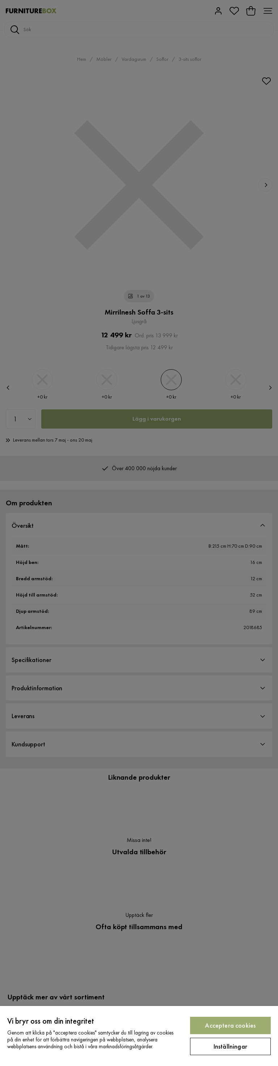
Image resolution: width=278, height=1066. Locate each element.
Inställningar (230, 1046)
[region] (139, 1036)
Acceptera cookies (230, 1025)
